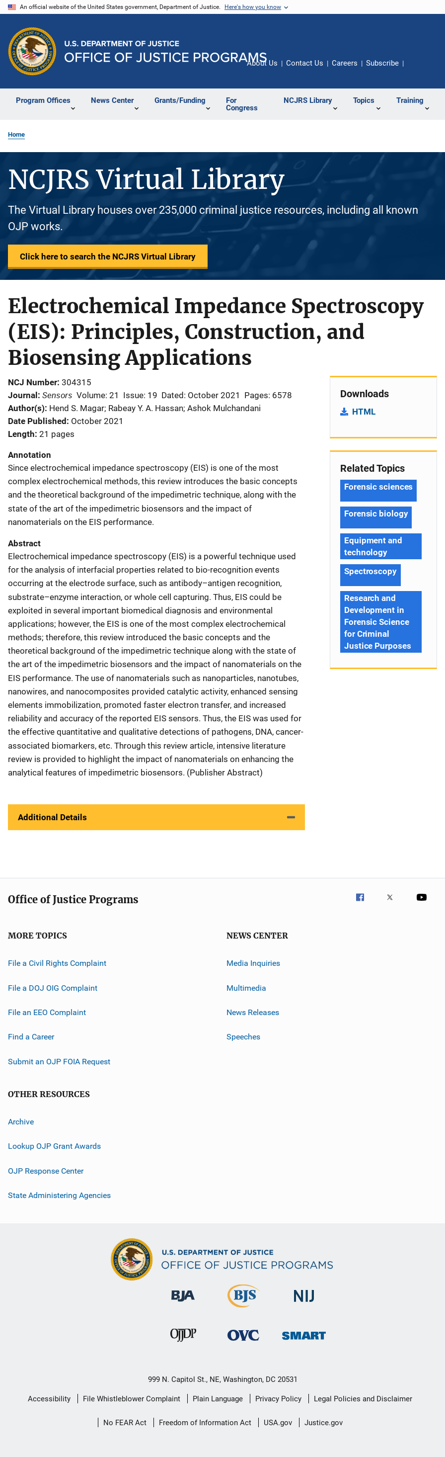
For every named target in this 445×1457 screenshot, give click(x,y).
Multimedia (246, 987)
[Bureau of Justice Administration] (183, 1303)
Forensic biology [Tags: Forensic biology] (376, 513)
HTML (363, 412)
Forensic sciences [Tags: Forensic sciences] (378, 487)
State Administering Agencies (59, 1195)
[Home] (166, 51)
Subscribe (382, 63)
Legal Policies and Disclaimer (363, 1398)
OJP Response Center (45, 1170)
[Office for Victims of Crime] (243, 1342)
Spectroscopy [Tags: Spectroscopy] (370, 571)
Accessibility (49, 1398)
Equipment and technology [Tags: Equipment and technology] (373, 546)
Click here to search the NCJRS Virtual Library (108, 256)
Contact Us (304, 63)
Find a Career (31, 1036)
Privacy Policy (278, 1398)
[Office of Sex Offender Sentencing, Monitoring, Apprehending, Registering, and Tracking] (304, 1341)
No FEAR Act (125, 1422)
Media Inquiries (253, 963)
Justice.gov (323, 1422)
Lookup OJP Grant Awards (54, 1146)
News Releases (252, 1012)
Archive (21, 1121)
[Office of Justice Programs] (32, 51)
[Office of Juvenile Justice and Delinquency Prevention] (183, 1343)
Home (16, 134)
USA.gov (278, 1422)
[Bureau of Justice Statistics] (243, 1309)
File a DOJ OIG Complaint (52, 987)
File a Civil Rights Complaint (57, 963)
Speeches (243, 1036)
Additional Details (52, 817)
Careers (345, 63)
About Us (262, 63)
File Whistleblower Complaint (131, 1398)
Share (419, 70)
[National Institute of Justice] (304, 1303)
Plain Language (218, 1398)
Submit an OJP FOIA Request (59, 1061)
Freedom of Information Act (205, 1422)
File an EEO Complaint (47, 1012)
